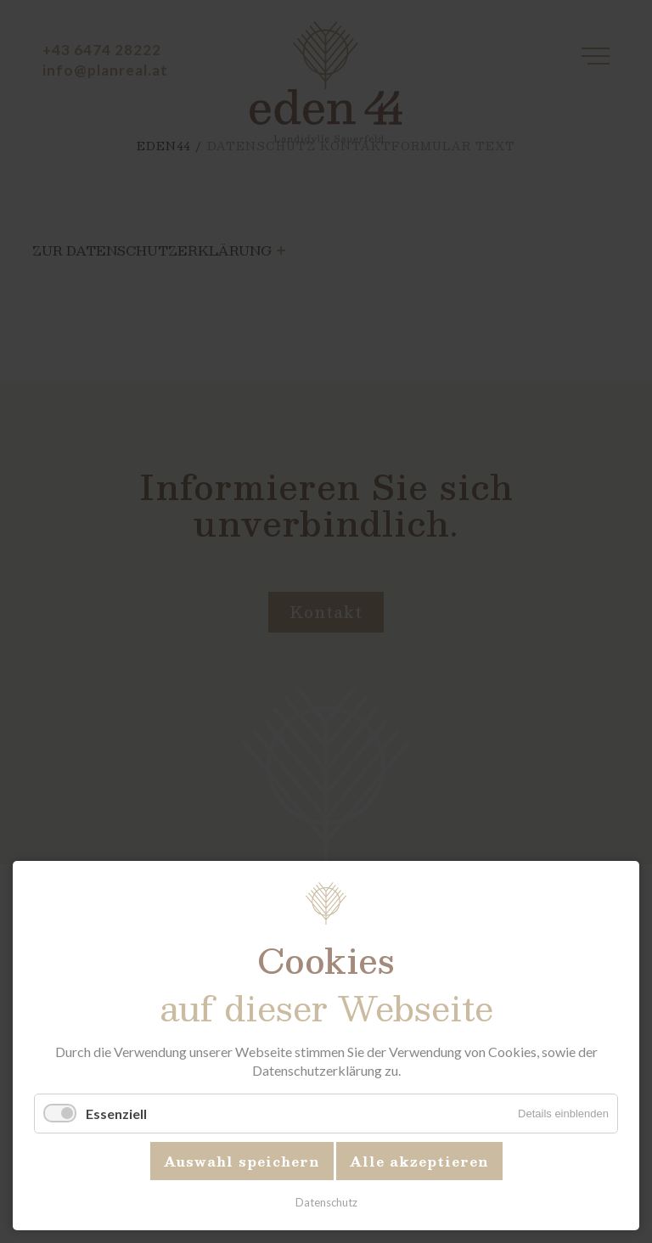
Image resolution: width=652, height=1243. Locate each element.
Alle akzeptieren (419, 1161)
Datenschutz (326, 1202)
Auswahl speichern (242, 1161)
